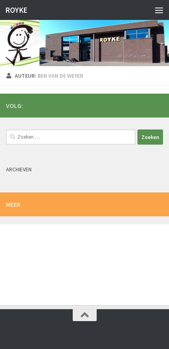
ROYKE (16, 10)
